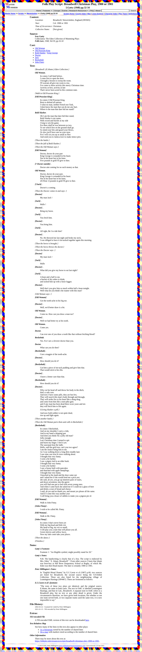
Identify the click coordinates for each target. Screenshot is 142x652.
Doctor (38, 55)
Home (38, 11)
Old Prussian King (42, 50)
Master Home (10, 13)
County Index (81, 14)
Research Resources (78, 11)
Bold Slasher (40, 53)
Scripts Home (69, 14)
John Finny (39, 62)
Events (65, 11)
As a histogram (46, 630)
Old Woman (40, 48)
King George (52, 53)
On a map (44, 632)
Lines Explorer (98, 14)
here (87, 620)
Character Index (111, 14)
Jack (37, 57)
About (97, 11)
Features (47, 11)
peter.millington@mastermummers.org (72, 646)
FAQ (92, 11)
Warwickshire (32, 13)
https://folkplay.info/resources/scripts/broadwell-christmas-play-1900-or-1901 (67, 641)
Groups (57, 11)
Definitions (133, 14)
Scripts (21, 13)
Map (89, 14)
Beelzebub (39, 60)
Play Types (123, 14)
